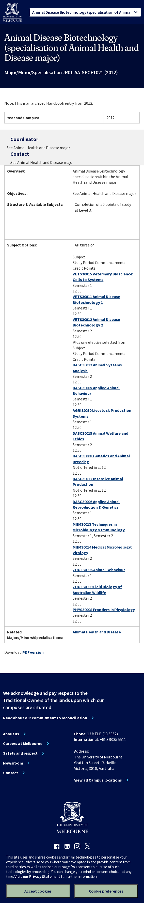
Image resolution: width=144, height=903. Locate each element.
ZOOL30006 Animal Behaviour (99, 569)
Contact (10, 772)
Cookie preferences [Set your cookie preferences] (106, 891)
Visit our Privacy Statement (37, 876)
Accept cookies (38, 891)
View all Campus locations (98, 780)
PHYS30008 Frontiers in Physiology (104, 609)
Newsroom (13, 763)
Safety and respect (20, 753)
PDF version (33, 652)
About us (11, 733)
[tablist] (85, 12)
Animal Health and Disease (97, 631)
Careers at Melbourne (22, 743)
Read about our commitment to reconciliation (45, 717)
